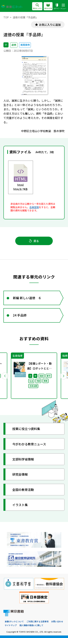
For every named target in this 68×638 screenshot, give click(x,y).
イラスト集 (20, 504)
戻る (34, 241)
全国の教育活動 (23, 489)
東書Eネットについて (14, 621)
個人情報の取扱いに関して (31, 625)
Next (63, 375)
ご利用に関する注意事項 (37, 621)
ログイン (56, 7)
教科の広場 (48, 7)
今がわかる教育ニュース (29, 444)
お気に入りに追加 (50, 24)
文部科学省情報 (23, 459)
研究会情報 (20, 474)
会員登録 (34, 207)
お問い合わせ (57, 621)
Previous (4, 375)
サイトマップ (11, 625)
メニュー (63, 7)
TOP (6, 17)
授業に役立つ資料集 (26, 428)
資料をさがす (37, 7)
